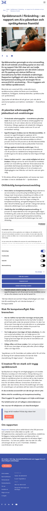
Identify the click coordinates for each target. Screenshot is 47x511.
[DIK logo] (4, 2)
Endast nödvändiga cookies (23, 285)
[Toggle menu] (43, 2)
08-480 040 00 (23, 475)
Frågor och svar (5, 492)
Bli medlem (9, 416)
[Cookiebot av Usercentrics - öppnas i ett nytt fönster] (38, 224)
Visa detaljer (38, 272)
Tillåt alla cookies (23, 276)
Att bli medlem (5, 473)
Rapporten (6, 429)
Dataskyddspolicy (6, 483)
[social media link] (1, 504)
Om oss (3, 486)
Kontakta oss (5, 489)
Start (4, 10)
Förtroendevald (5, 480)
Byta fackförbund (6, 476)
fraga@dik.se (22, 478)
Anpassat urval (23, 281)
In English (4, 495)
